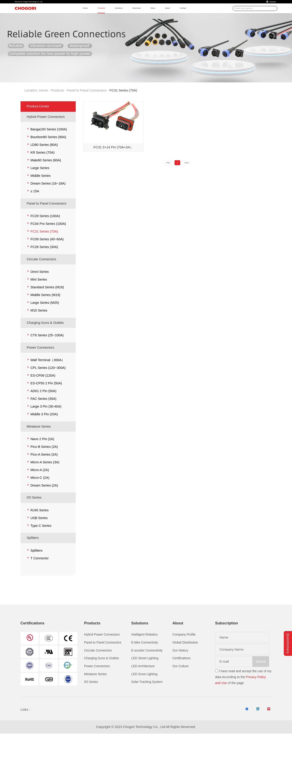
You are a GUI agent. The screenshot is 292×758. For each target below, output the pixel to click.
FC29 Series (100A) (45, 235)
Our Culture (180, 685)
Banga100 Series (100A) (48, 148)
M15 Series (38, 329)
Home (77, 16)
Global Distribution (185, 661)
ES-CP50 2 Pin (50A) (46, 402)
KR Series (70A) (42, 171)
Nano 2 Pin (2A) (42, 457)
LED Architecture (143, 685)
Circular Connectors (41, 278)
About (189, 16)
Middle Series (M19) (45, 313)
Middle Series (40, 194)
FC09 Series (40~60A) (47, 258)
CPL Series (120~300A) (47, 386)
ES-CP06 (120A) (42, 394)
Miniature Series (39, 445)
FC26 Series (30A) (44, 266)
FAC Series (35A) (43, 417)
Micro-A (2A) (39, 488)
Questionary (288, 632)
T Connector (39, 577)
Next (190, 183)
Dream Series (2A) (44, 504)
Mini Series (38, 298)
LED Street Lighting (144, 677)
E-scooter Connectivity (146, 669)
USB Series (39, 536)
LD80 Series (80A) (44, 163)
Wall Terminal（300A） (47, 378)
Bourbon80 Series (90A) (48, 156)
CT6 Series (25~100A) (47, 354)
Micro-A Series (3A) (44, 481)
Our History (180, 669)
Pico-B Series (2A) (44, 465)
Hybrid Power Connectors (46, 135)
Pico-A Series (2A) (43, 473)
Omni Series (39, 290)
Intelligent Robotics (144, 653)
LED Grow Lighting (144, 693)
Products (99, 16)
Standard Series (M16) (47, 306)
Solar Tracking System (146, 700)
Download (148, 16)
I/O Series (34, 516)
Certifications (181, 677)
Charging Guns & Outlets (45, 341)
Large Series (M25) (44, 321)
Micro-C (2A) (39, 496)
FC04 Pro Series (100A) (48, 242)
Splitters (33, 556)
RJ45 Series (39, 529)
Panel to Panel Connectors (87, 109)
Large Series (39, 187)
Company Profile (184, 653)
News (170, 16)
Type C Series (40, 544)
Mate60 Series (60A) (45, 179)
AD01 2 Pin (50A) (43, 409)
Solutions (123, 16)
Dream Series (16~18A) (47, 202)
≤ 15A (34, 210)
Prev (164, 183)
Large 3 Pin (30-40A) (45, 425)
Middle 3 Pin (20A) (44, 433)
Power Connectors (40, 366)
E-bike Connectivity (144, 661)
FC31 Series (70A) (44, 250)
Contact (210, 16)
